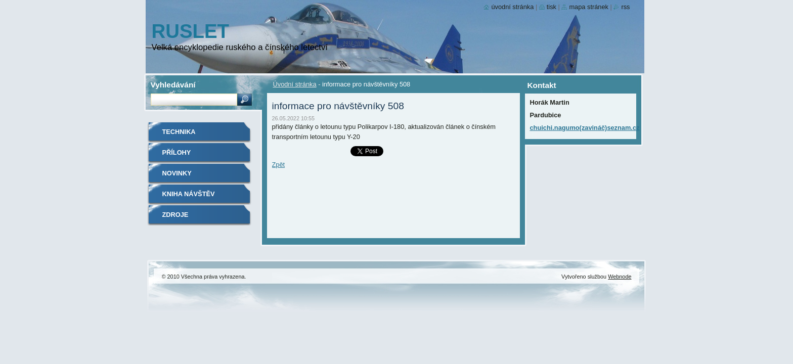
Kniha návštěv (188, 194)
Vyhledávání (173, 84)
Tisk (551, 7)
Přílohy (176, 152)
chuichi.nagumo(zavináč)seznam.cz (585, 127)
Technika (179, 131)
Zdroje (175, 214)
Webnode (619, 277)
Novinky (177, 173)
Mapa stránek (588, 7)
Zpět (278, 164)
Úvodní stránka (295, 84)
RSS (625, 7)
